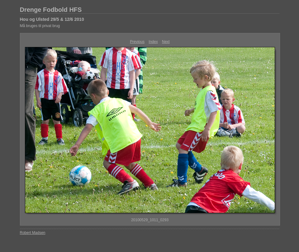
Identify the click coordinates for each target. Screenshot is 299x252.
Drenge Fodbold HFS (51, 9)
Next (166, 42)
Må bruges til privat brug (40, 26)
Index (153, 42)
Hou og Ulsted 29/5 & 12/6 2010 (52, 19)
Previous (137, 42)
